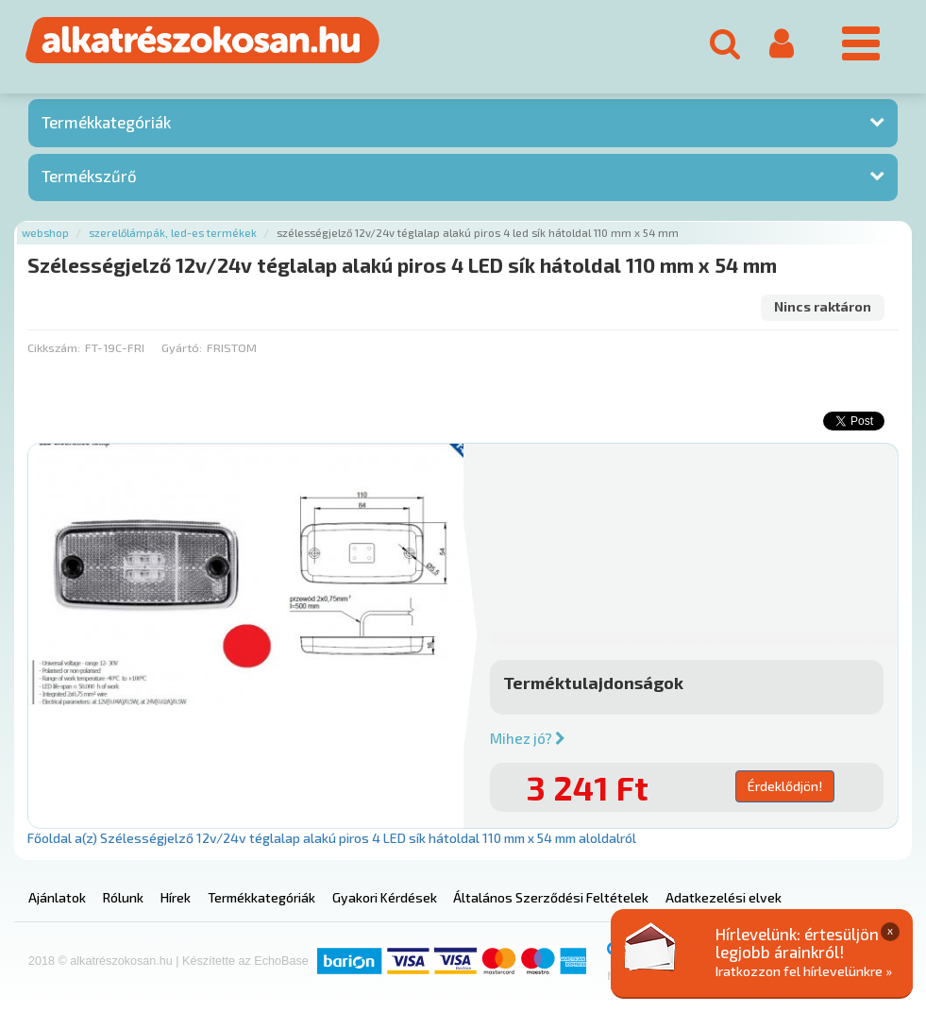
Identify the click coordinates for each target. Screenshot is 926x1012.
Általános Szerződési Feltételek (550, 897)
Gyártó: (181, 347)
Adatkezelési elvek (723, 897)
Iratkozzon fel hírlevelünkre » (804, 971)
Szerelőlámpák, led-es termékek (173, 233)
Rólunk (123, 897)
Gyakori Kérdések (384, 897)
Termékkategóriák (106, 121)
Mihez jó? (527, 738)
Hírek (175, 897)
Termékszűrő (89, 175)
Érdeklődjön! (785, 786)
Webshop (45, 233)
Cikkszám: (53, 347)
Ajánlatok (57, 897)
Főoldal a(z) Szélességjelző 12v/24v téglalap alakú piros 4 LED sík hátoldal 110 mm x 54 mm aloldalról (331, 838)
